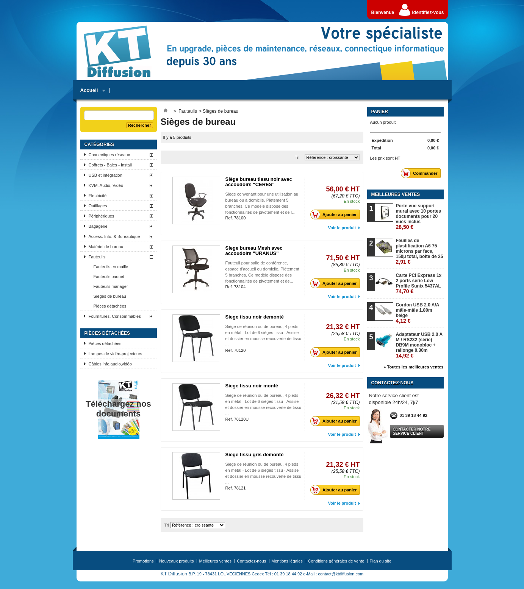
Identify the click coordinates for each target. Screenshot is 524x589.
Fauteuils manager (111, 286)
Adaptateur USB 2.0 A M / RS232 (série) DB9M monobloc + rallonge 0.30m (419, 345)
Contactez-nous (251, 561)
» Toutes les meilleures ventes (413, 367)
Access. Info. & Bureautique (114, 236)
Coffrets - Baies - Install (110, 165)
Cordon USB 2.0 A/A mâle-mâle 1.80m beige (417, 313)
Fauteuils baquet (109, 276)
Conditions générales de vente (336, 561)
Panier (379, 111)
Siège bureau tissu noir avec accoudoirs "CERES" (258, 181)
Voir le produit (342, 227)
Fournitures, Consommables (115, 316)
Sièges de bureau (110, 296)
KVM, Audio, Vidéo (106, 185)
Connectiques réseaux (109, 154)
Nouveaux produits (176, 561)
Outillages (98, 206)
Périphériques (101, 216)
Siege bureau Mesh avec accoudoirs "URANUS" (254, 250)
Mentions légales (287, 561)
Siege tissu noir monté (251, 386)
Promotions (143, 561)
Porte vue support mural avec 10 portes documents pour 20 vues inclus (418, 216)
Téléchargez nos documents (118, 408)
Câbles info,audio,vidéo (110, 364)
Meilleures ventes (395, 194)
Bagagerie (98, 226)
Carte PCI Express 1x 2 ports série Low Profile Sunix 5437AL (419, 283)
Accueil (91, 90)
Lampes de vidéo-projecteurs (115, 353)
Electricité (98, 195)
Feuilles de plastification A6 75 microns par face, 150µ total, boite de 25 (419, 251)
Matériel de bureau (106, 246)
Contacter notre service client (412, 431)
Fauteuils (97, 257)
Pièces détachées (110, 306)
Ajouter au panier (335, 214)
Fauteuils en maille (111, 266)
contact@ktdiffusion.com (340, 574)
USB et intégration (105, 175)
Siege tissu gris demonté (254, 454)
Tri (297, 157)
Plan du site (380, 561)
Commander (421, 173)
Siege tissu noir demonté (254, 317)
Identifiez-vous (428, 12)
